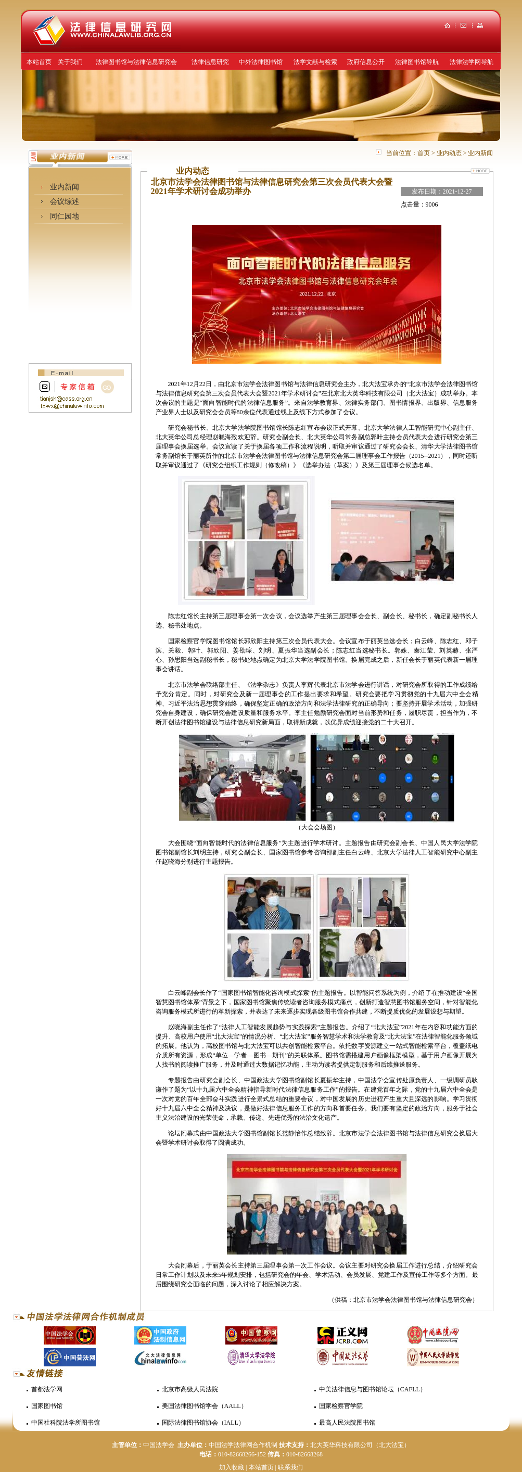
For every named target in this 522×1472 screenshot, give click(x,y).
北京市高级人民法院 (190, 1389)
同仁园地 (64, 216)
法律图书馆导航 (417, 62)
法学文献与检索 (315, 62)
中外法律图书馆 (261, 62)
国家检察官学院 (341, 1406)
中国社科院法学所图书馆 (65, 1422)
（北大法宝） (391, 1445)
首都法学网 (46, 1389)
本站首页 (39, 62)
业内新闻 (64, 187)
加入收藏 (231, 1467)
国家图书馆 (46, 1406)
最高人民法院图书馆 (347, 1422)
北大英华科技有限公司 (341, 1445)
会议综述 (64, 202)
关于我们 (70, 62)
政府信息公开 (366, 62)
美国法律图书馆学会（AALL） (204, 1406)
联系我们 (290, 1467)
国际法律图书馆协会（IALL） (203, 1422)
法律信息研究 (210, 62)
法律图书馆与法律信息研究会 (136, 62)
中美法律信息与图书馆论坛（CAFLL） (372, 1389)
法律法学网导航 (471, 62)
